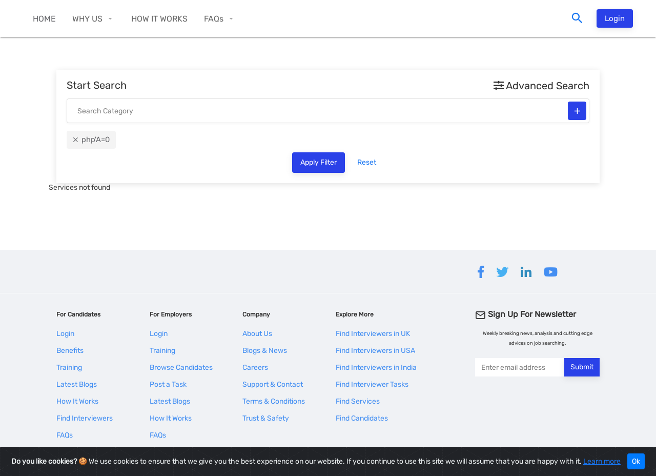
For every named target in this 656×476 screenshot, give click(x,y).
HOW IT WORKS (159, 19)
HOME (44, 19)
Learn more (602, 461)
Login (615, 18)
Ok (636, 461)
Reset (366, 162)
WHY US (87, 19)
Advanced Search (541, 86)
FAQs (213, 19)
